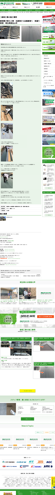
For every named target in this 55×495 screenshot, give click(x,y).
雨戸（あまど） (34, 482)
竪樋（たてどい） (19, 486)
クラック (6, 477)
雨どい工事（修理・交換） (48, 77)
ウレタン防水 (42, 478)
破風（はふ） (43, 483)
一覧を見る (48, 188)
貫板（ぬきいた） (49, 483)
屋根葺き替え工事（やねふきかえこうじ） (19, 480)
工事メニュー (20, 492)
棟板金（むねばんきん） (28, 483)
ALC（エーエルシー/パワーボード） (41, 477)
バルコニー (24, 478)
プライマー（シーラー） (24, 477)
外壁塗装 (51, 10)
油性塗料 (49, 477)
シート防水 (47, 478)
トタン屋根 (49, 479)
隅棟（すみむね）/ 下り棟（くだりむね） (41, 484)
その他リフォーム (47, 83)
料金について (27, 7)
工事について (15, 7)
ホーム (4, 7)
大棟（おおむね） (30, 484)
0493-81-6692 (37, 3)
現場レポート (39, 432)
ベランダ (29, 478)
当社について (49, 7)
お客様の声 (44, 492)
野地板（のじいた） (47, 480)
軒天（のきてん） (36, 483)
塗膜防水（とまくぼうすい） (10, 479)
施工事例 (38, 7)
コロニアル (48, 486)
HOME (19, 491)
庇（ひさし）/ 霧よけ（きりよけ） (16, 482)
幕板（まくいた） (41, 482)
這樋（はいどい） (48, 482)
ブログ (52, 432)
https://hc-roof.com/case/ (9, 249)
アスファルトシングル (36, 486)
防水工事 (3, 10)
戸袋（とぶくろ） (27, 482)
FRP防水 (30, 486)
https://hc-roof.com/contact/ (10, 264)
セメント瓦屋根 (30, 479)
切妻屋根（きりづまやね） (21, 484)
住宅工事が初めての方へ (35, 492)
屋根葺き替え (10, 10)
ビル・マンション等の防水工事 (48, 86)
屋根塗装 (45, 10)
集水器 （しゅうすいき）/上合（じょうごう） (10, 483)
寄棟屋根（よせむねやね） (11, 484)
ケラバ (4, 484)
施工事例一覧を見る (28, 390)
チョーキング (11, 477)
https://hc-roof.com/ (4, 236)
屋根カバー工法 (19, 10)
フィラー (16, 477)
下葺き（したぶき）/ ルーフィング (36, 480)
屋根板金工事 (37, 10)
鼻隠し (6, 486)
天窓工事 (46, 74)
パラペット (25, 486)
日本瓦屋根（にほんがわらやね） (40, 479)
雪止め (28, 480)
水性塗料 (7, 478)
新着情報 (46, 432)
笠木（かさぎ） (7, 482)
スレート (43, 486)
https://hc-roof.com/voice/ (10, 250)
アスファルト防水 (35, 478)
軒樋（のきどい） (11, 486)
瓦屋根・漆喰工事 (28, 10)
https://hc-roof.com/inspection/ (14, 258)
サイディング (31, 477)
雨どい (21, 483)
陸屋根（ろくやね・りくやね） (21, 479)
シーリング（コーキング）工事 (16, 478)
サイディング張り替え (48, 80)
